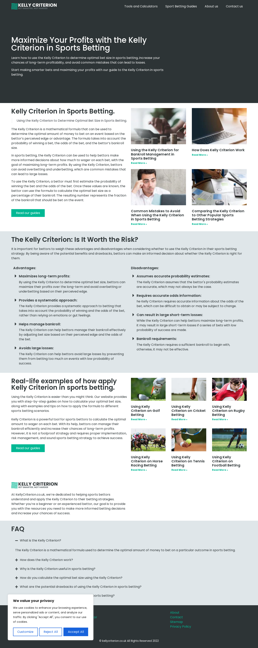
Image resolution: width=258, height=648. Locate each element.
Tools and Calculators (141, 6)
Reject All (51, 632)
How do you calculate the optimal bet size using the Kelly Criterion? (71, 578)
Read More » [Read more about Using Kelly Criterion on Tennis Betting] (179, 470)
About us (211, 6)
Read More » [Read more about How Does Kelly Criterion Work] (200, 154)
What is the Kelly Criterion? (40, 540)
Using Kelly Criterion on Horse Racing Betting (147, 461)
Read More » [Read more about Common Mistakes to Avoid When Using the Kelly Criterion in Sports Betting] (139, 224)
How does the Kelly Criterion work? (46, 560)
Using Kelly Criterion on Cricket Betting (188, 410)
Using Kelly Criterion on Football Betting (226, 461)
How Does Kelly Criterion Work (218, 150)
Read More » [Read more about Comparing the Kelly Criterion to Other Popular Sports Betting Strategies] (200, 224)
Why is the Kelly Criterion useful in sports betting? (57, 569)
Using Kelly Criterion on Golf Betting (145, 410)
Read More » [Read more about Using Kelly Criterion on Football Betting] (220, 470)
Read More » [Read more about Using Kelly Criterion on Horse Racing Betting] (139, 470)
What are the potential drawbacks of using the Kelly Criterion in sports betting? (80, 586)
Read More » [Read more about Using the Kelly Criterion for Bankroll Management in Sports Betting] (139, 163)
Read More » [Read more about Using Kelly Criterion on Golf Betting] (139, 419)
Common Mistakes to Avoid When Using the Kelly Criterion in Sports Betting (157, 215)
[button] (129, 540)
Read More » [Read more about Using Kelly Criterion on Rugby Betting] (220, 419)
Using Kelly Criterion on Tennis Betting (188, 461)
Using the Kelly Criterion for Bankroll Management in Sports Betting (155, 154)
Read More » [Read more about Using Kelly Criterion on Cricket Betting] (179, 419)
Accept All (76, 632)
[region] (50, 617)
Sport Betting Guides (181, 6)
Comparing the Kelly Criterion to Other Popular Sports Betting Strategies (218, 215)
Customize (25, 632)
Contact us (234, 6)
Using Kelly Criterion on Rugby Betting (228, 410)
